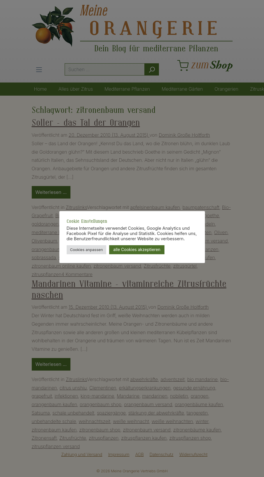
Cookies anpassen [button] (86, 249)
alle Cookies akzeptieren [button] (136, 249)
